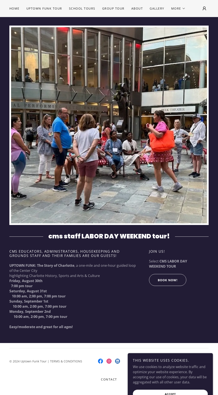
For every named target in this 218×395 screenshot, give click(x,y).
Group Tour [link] (113, 8)
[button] (178, 8)
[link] (100, 361)
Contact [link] (109, 379)
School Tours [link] (82, 8)
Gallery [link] (157, 8)
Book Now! (163, 280)
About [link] (137, 8)
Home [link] (14, 8)
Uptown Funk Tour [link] (44, 8)
